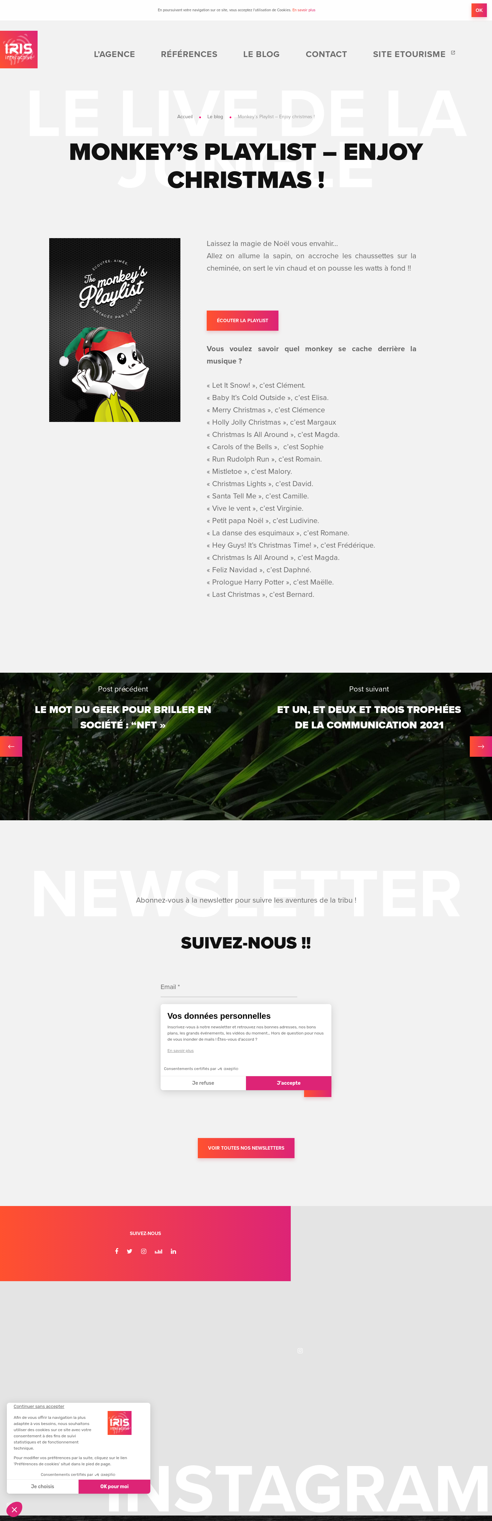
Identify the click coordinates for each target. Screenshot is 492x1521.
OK (479, 10)
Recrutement (403, 1359)
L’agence (217, 54)
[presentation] (212, 1119)
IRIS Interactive (24, 55)
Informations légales (285, 1455)
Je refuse (203, 1085)
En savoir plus (303, 10)
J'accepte (289, 1085)
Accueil (185, 117)
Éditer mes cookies (233, 1455)
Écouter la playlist (242, 322)
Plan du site (327, 1455)
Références (269, 54)
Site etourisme (425, 54)
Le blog (321, 54)
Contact (367, 54)
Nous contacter (407, 1385)
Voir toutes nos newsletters (246, 1151)
